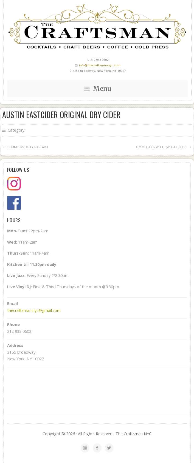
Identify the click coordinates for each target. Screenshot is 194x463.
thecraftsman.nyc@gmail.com (34, 310)
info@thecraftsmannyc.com (99, 65)
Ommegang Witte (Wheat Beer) (161, 147)
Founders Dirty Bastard (28, 147)
